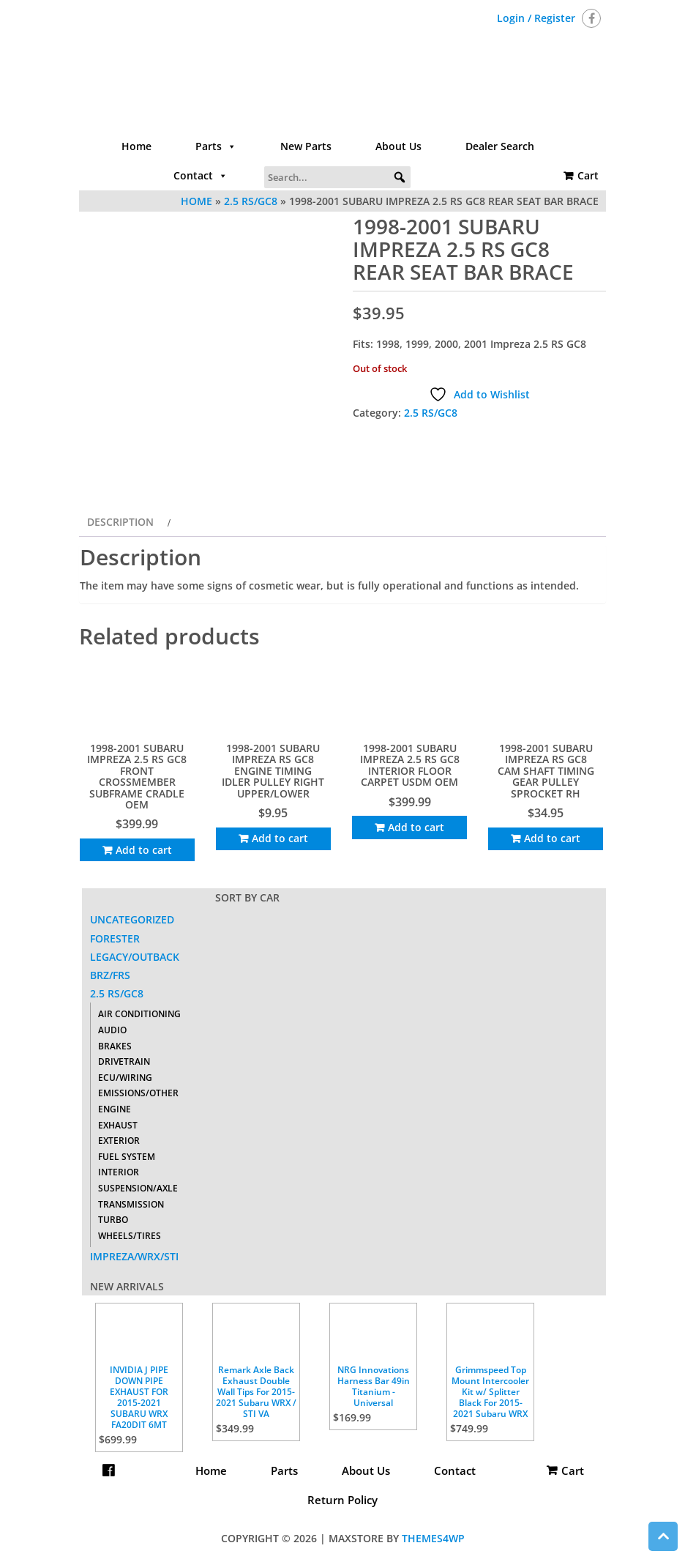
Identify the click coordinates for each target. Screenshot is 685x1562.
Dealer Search (499, 146)
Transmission (131, 1204)
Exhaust (118, 1125)
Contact (200, 175)
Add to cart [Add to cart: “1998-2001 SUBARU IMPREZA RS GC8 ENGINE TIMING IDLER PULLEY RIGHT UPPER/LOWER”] (280, 838)
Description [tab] (120, 522)
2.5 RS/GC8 (430, 413)
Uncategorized (132, 919)
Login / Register (536, 18)
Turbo (113, 1219)
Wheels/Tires (129, 1236)
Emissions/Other (138, 1093)
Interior (118, 1172)
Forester (115, 938)
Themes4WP (433, 1538)
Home (136, 146)
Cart (588, 175)
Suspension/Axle (138, 1188)
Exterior (119, 1140)
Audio (112, 1030)
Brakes (115, 1046)
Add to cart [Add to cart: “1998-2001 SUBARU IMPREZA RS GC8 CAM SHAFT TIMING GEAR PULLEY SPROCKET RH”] (552, 838)
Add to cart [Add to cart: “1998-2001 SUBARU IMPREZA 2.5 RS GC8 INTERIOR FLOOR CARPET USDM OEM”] (416, 827)
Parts (215, 146)
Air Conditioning (139, 1014)
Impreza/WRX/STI (134, 1256)
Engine (114, 1109)
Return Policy (342, 1499)
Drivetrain (124, 1061)
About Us (398, 146)
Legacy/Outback (134, 957)
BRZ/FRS (110, 975)
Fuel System (126, 1156)
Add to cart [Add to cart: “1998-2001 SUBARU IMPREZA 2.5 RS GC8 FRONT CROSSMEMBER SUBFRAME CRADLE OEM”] (144, 850)
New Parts (306, 146)
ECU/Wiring (125, 1077)
